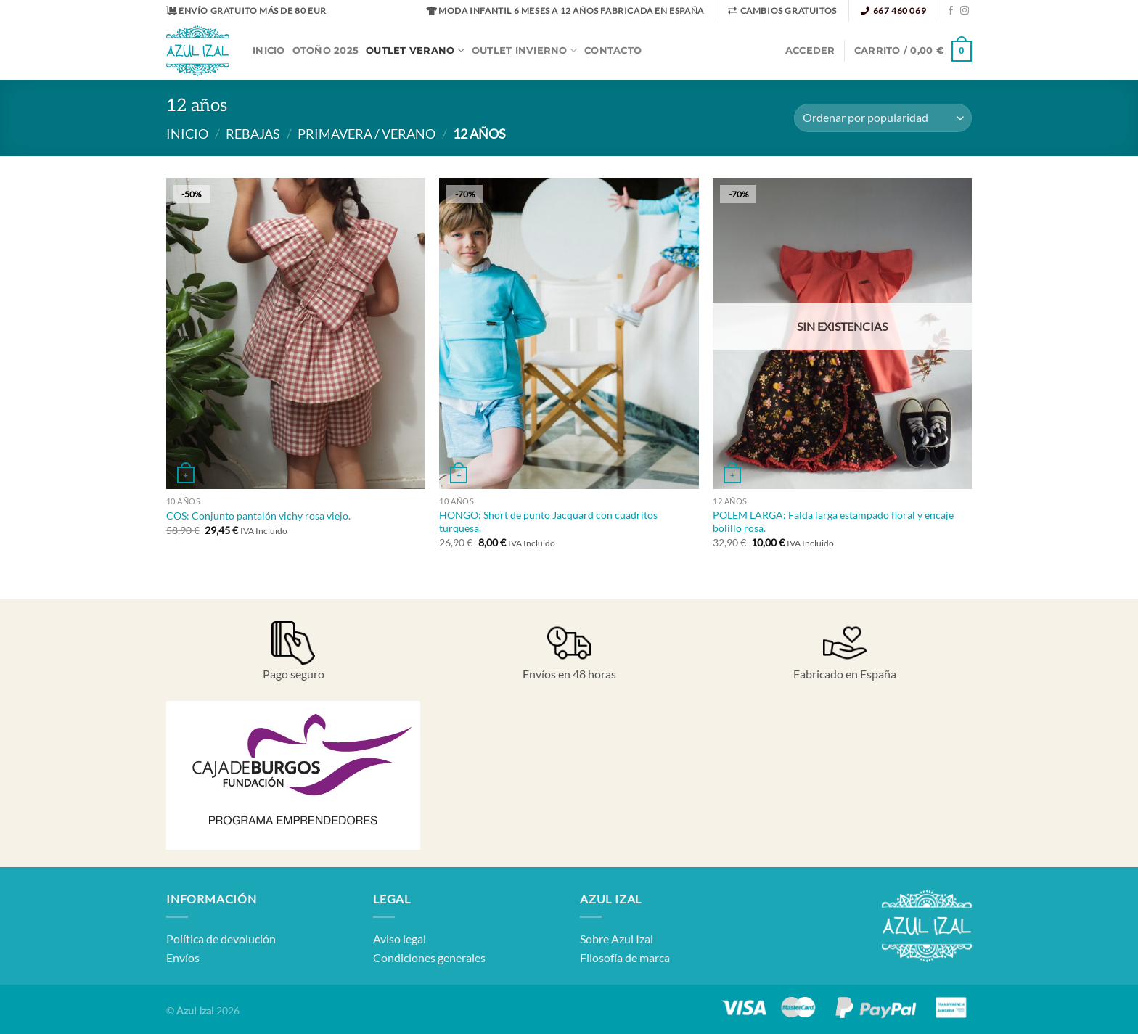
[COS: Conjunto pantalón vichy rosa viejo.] (295, 333)
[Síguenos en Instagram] (964, 11)
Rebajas (253, 133)
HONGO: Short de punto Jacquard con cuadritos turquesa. (548, 522)
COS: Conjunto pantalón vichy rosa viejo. (258, 515)
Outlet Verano (415, 50)
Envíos (183, 957)
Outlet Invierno (524, 50)
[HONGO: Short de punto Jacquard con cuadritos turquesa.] (568, 333)
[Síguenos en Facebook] (950, 11)
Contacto (613, 50)
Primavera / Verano (366, 133)
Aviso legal (399, 938)
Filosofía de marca (625, 957)
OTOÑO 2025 (325, 50)
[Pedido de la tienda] (883, 118)
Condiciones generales (429, 957)
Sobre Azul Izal (616, 938)
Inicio (269, 50)
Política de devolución (221, 938)
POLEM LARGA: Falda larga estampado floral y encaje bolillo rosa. (833, 522)
